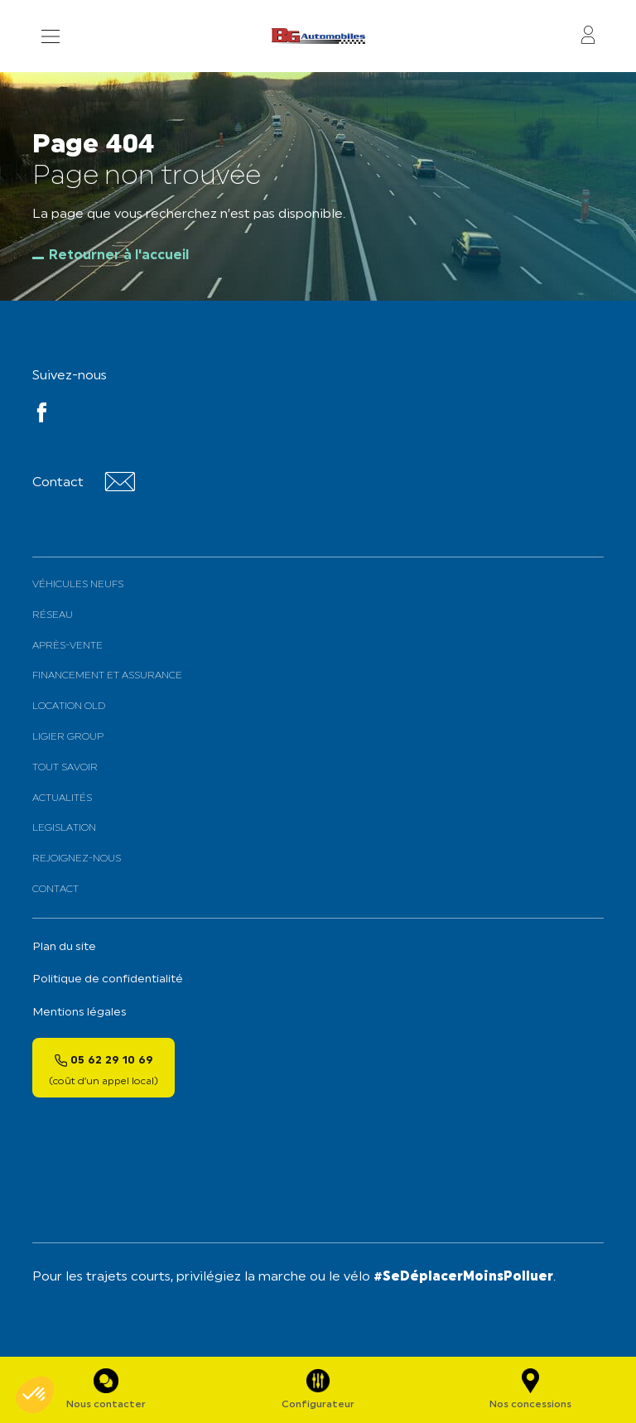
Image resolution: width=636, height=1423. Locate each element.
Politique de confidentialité (107, 979)
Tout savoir (65, 768)
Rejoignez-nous (76, 859)
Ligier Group (68, 737)
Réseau (52, 615)
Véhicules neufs (77, 585)
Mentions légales (79, 1012)
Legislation (64, 828)
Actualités (62, 798)
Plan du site (64, 947)
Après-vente (67, 646)
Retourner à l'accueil (119, 256)
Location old (68, 707)
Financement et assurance (107, 676)
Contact (55, 890)
